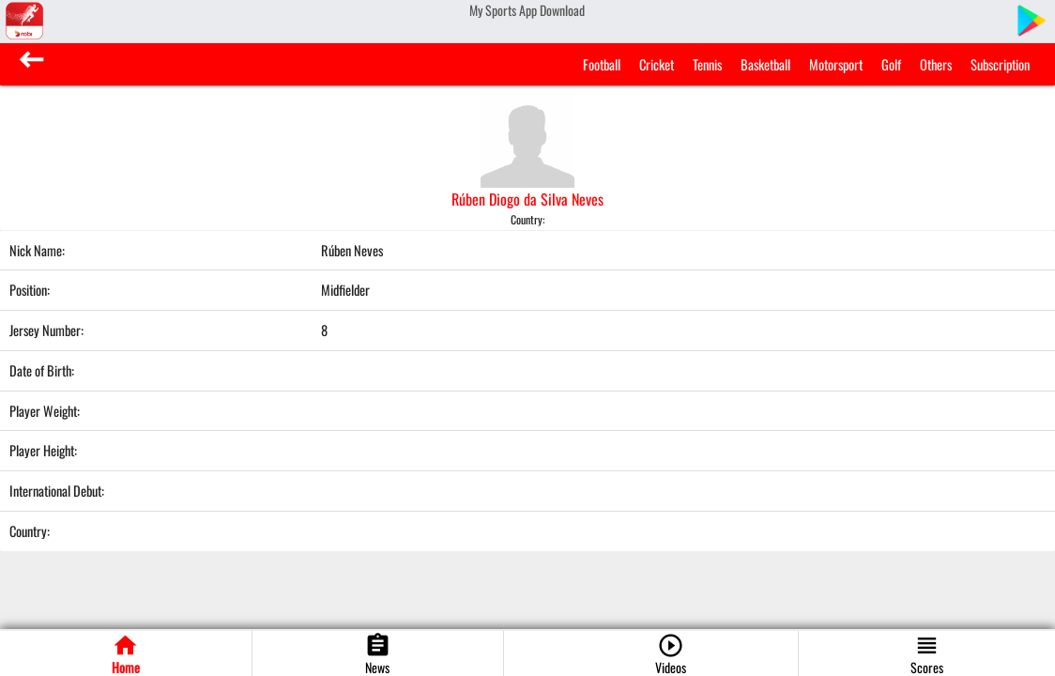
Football (601, 64)
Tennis (707, 64)
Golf (891, 64)
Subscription (1000, 64)
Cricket (656, 64)
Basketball (765, 64)
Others (936, 64)
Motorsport (836, 64)
